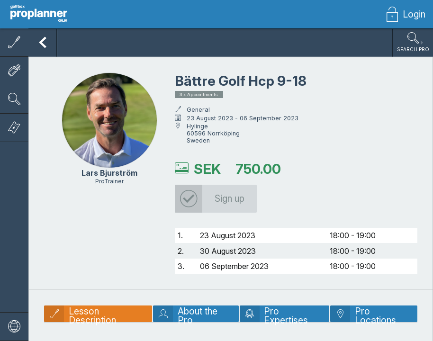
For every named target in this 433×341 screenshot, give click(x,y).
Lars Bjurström (109, 173)
